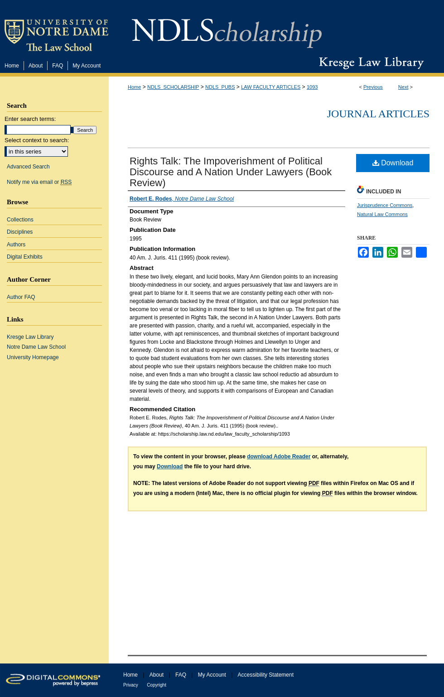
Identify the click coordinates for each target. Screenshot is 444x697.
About (157, 675)
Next (403, 87)
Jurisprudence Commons (384, 205)
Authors (16, 244)
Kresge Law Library (369, 63)
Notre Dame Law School (36, 347)
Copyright (156, 685)
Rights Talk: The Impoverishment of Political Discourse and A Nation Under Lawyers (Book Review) (231, 171)
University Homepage (33, 357)
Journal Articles (378, 114)
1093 (312, 87)
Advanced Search (28, 166)
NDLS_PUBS (220, 87)
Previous (373, 87)
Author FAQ (21, 297)
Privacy (130, 685)
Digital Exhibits (25, 257)
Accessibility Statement (266, 675)
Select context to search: (37, 140)
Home (134, 87)
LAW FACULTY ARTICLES (270, 87)
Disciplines (20, 232)
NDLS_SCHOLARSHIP (173, 87)
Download (393, 163)
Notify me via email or (39, 182)
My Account (212, 675)
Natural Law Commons (382, 214)
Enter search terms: (30, 118)
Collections (20, 219)
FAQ (180, 675)
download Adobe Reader (278, 456)
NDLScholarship (227, 28)
